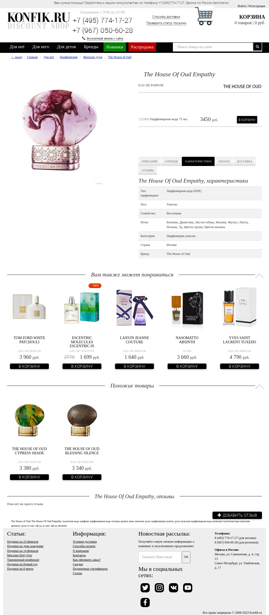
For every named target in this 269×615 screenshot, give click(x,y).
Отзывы (148, 170)
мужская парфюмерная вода (196, 521)
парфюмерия (158, 521)
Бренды (91, 46)
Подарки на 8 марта (20, 569)
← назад (16, 57)
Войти (242, 6)
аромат (124, 521)
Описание (150, 161)
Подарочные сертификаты (90, 569)
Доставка (244, 161)
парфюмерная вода (100, 521)
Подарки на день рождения (25, 546)
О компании (81, 550)
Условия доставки (85, 541)
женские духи (143, 521)
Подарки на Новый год (22, 564)
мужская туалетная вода (226, 521)
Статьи (77, 573)
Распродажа (142, 46)
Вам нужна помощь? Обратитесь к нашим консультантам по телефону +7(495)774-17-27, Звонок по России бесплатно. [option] (141, 3)
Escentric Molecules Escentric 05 (82, 342)
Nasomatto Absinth (187, 340)
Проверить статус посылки (166, 23)
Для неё (17, 46)
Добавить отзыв (237, 515)
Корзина (252, 17)
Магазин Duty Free (19, 555)
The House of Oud (20, 521)
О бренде (171, 161)
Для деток (66, 46)
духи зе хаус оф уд (31, 525)
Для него (40, 46)
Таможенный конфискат (23, 559)
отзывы (115, 521)
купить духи (173, 521)
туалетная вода (70, 521)
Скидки (78, 564)
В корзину (247, 120)
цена (131, 521)
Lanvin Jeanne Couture (134, 340)
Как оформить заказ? (87, 559)
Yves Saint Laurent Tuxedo (239, 340)
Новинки (114, 46)
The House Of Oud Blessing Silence (82, 451)
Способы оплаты (84, 546)
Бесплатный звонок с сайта (105, 38)
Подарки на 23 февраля (22, 541)
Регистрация (256, 6)
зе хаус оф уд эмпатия (55, 525)
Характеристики (198, 161)
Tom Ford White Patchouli (29, 340)
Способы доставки (166, 16)
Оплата (224, 161)
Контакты (79, 555)
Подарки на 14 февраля (22, 550)
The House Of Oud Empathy (46, 521)
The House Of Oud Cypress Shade (29, 451)
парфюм (84, 521)
